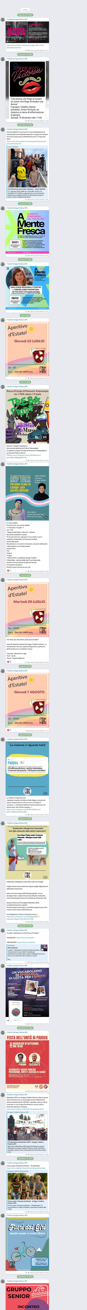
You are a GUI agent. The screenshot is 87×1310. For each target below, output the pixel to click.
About (59, 38)
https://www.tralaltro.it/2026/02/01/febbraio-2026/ (25, 1056)
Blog (65, 38)
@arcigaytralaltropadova (70, 15)
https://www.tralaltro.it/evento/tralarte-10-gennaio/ (24, 874)
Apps (70, 38)
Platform (76, 38)
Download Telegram (68, 34)
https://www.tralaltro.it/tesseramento (20, 445)
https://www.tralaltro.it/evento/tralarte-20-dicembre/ (25, 604)
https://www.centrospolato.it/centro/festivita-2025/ (25, 525)
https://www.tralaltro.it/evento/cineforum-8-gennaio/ (25, 808)
